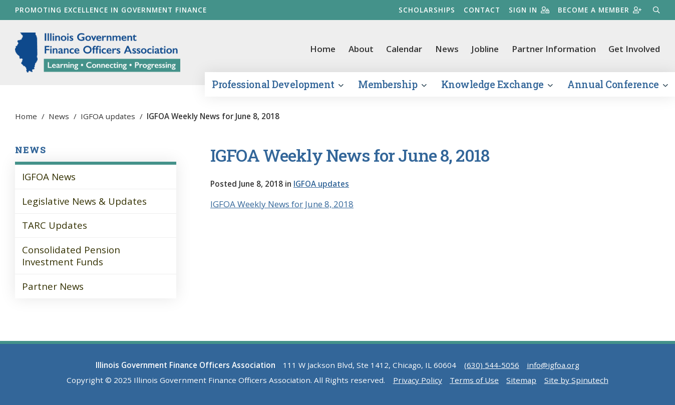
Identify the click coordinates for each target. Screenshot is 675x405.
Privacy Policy (417, 380)
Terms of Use (474, 380)
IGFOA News (49, 176)
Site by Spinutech (576, 380)
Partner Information (554, 49)
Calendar (404, 49)
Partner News (53, 286)
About (361, 49)
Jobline (485, 49)
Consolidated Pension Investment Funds (71, 255)
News (447, 49)
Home (322, 49)
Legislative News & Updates (84, 201)
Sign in (529, 10)
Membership (392, 84)
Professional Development (277, 84)
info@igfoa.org (553, 365)
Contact (482, 10)
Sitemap (521, 380)
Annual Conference (617, 84)
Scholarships (427, 10)
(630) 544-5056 (491, 365)
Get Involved (634, 49)
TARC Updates (54, 225)
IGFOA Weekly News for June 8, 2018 (282, 204)
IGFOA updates (321, 184)
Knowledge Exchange (497, 84)
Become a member (599, 10)
